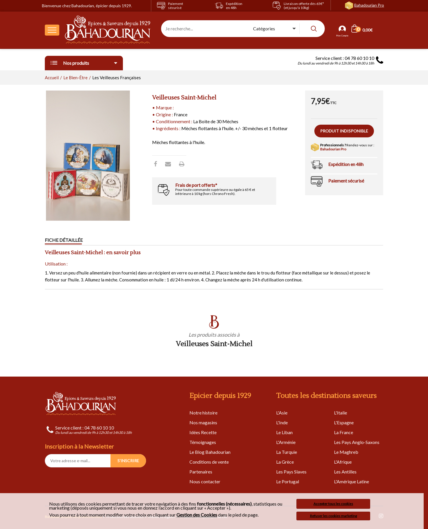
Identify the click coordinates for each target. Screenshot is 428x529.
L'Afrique (343, 462)
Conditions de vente (209, 462)
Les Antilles (345, 471)
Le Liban (284, 432)
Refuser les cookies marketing (333, 516)
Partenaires (200, 471)
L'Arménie (286, 442)
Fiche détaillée (64, 240)
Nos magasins (203, 422)
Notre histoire (203, 412)
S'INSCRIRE (128, 460)
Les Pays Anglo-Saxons (356, 442)
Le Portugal (287, 481)
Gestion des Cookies (196, 515)
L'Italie (340, 412)
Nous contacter (204, 481)
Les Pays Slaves (291, 471)
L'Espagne (344, 422)
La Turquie (286, 452)
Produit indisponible (344, 130)
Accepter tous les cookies (333, 504)
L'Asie (281, 412)
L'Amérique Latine (351, 481)
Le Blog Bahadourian (209, 452)
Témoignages (202, 442)
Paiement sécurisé (346, 180)
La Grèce (285, 462)
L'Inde (282, 422)
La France (343, 432)
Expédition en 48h (346, 164)
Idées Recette (203, 432)
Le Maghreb (346, 452)
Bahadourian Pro (369, 5)
